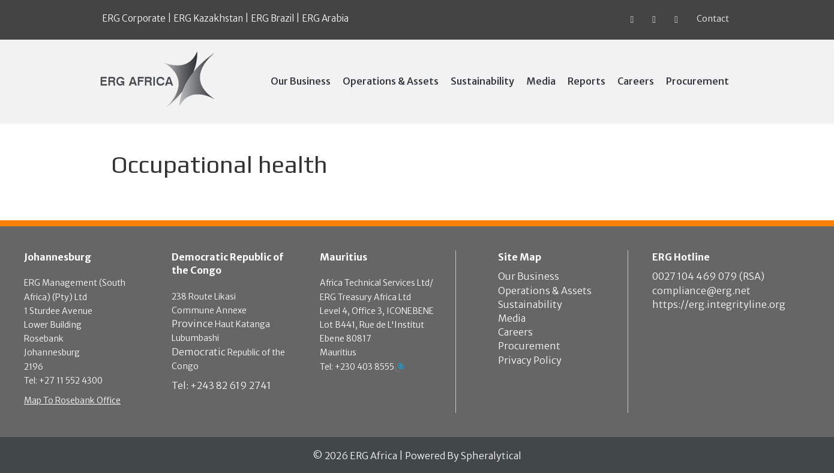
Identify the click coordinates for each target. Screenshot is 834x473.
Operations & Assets (545, 291)
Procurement (529, 346)
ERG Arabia (325, 18)
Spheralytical (491, 456)
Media (512, 318)
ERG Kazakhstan (208, 18)
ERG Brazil (272, 18)
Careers (515, 332)
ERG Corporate (134, 18)
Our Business (528, 276)
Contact (713, 18)
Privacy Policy (530, 360)
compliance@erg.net (701, 291)
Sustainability (530, 304)
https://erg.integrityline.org (718, 304)
